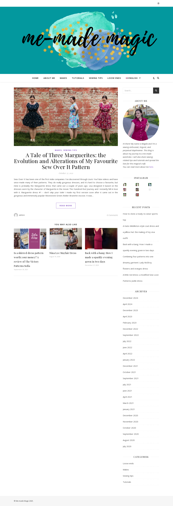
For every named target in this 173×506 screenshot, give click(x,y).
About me (49, 78)
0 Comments (112, 215)
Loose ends (114, 78)
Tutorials (78, 78)
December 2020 (130, 415)
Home (35, 78)
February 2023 (130, 322)
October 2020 (129, 427)
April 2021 (127, 396)
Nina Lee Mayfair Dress (62, 253)
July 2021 (127, 384)
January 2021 (129, 409)
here (151, 166)
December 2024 (130, 298)
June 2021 (127, 390)
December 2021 (130, 366)
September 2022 (131, 335)
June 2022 (127, 347)
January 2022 (129, 359)
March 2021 (128, 403)
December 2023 (130, 310)
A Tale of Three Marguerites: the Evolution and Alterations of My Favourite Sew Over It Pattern (66, 160)
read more (66, 205)
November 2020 (130, 421)
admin (22, 215)
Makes (63, 78)
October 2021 (129, 372)
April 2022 (127, 353)
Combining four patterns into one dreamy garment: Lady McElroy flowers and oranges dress (138, 262)
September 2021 (131, 378)
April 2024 (127, 304)
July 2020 (127, 446)
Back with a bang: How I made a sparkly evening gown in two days (99, 257)
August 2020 (129, 440)
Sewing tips (96, 78)
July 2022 (127, 341)
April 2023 (127, 316)
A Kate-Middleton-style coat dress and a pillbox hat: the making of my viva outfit (141, 232)
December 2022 (130, 328)
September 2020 (131, 434)
